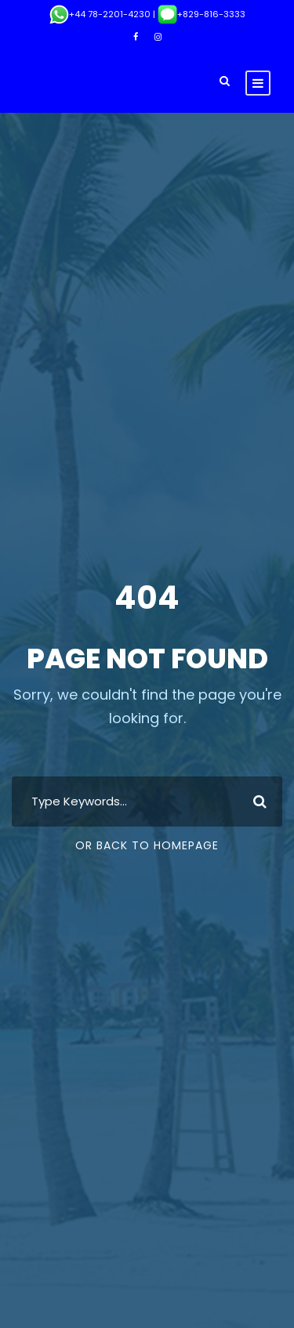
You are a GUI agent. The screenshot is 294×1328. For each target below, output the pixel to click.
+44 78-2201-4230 (100, 14)
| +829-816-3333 (198, 14)
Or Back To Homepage (147, 845)
